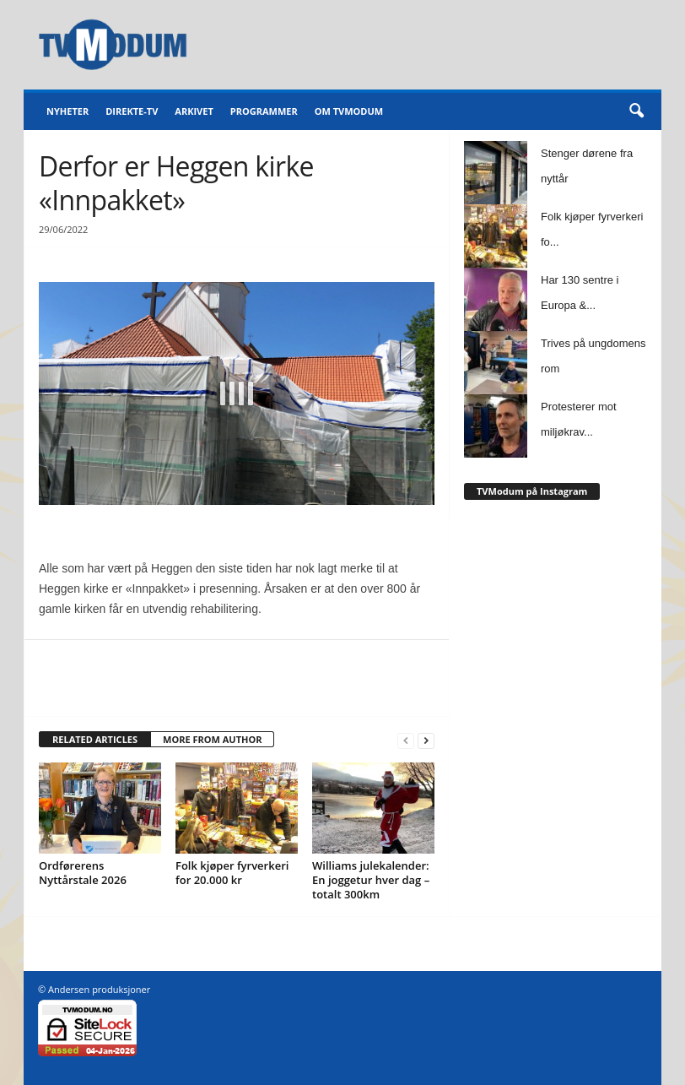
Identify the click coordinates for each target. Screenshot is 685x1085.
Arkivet (194, 111)
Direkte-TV (131, 111)
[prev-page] (405, 740)
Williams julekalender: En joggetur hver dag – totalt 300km (370, 880)
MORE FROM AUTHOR (212, 739)
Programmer (264, 111)
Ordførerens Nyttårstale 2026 (83, 872)
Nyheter (67, 111)
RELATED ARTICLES (95, 739)
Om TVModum (349, 111)
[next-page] (426, 740)
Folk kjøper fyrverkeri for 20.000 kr (232, 872)
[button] (636, 111)
